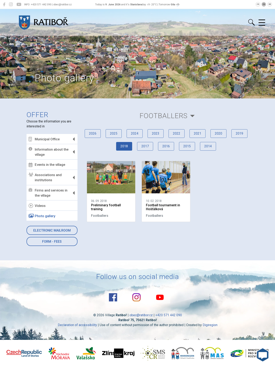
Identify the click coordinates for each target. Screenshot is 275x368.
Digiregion (210, 325)
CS (258, 4)
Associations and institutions (45, 177)
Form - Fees (52, 241)
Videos (37, 205)
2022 (176, 133)
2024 (134, 133)
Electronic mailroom (52, 230)
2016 (166, 146)
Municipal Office (44, 139)
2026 (92, 133)
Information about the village (48, 152)
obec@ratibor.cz (141, 315)
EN (264, 4)
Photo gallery (42, 216)
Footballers (163, 116)
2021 (197, 133)
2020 (218, 133)
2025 (113, 133)
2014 (208, 146)
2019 (239, 133)
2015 (187, 146)
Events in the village (47, 165)
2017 (145, 146)
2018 (124, 146)
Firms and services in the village (48, 193)
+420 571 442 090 (168, 315)
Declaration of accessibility (77, 325)
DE (270, 4)
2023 (155, 133)
